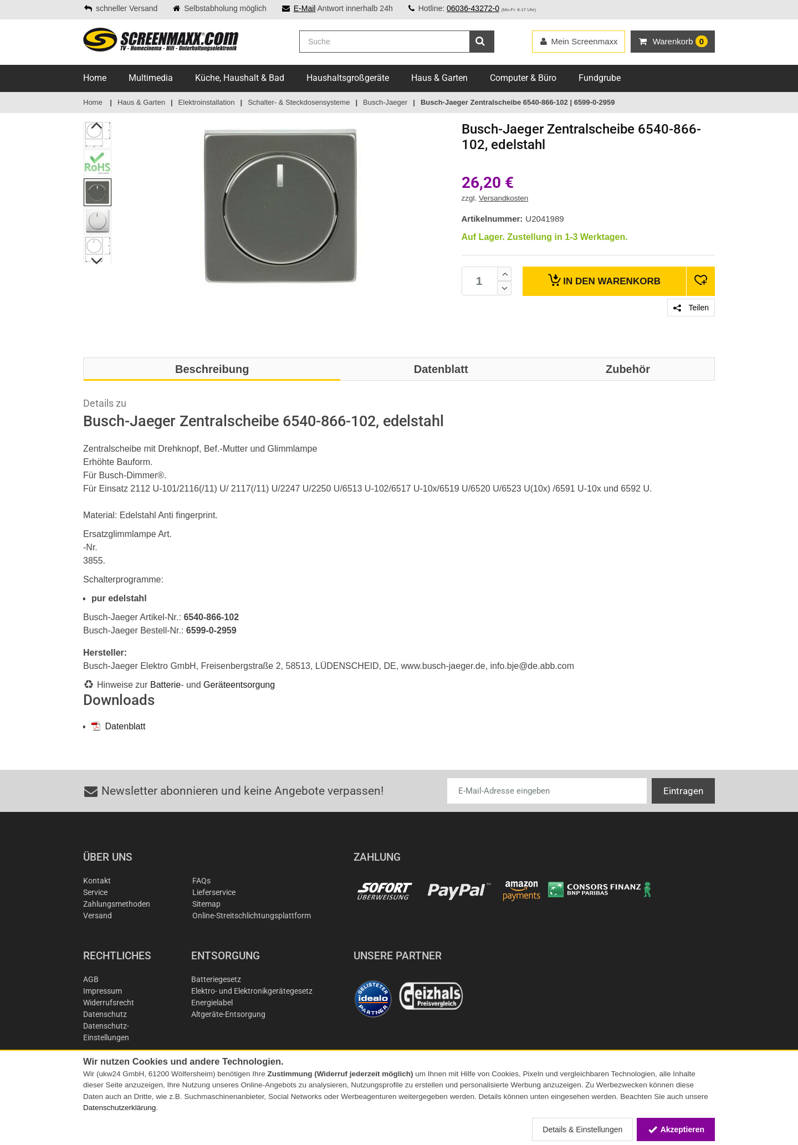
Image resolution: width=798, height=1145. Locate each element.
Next (97, 261)
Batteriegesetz (216, 979)
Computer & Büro (523, 78)
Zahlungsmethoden (116, 903)
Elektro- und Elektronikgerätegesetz (252, 990)
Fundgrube (600, 78)
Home (94, 78)
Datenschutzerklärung (119, 1107)
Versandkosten (503, 198)
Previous (97, 125)
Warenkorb (604, 280)
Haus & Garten (439, 78)
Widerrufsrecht (108, 1002)
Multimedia (151, 78)
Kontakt (97, 880)
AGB (91, 979)
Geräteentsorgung (239, 684)
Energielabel (212, 1002)
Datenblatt (118, 726)
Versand (97, 915)
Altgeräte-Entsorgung (228, 1014)
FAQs (201, 880)
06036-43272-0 (473, 8)
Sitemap (206, 903)
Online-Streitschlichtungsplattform (251, 915)
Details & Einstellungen (582, 1129)
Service (95, 892)
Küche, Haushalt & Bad (239, 78)
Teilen (691, 307)
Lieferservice (214, 892)
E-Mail (305, 8)
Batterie (165, 684)
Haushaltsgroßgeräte (347, 78)
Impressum (102, 990)
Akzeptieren (675, 1129)
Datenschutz (105, 1014)
